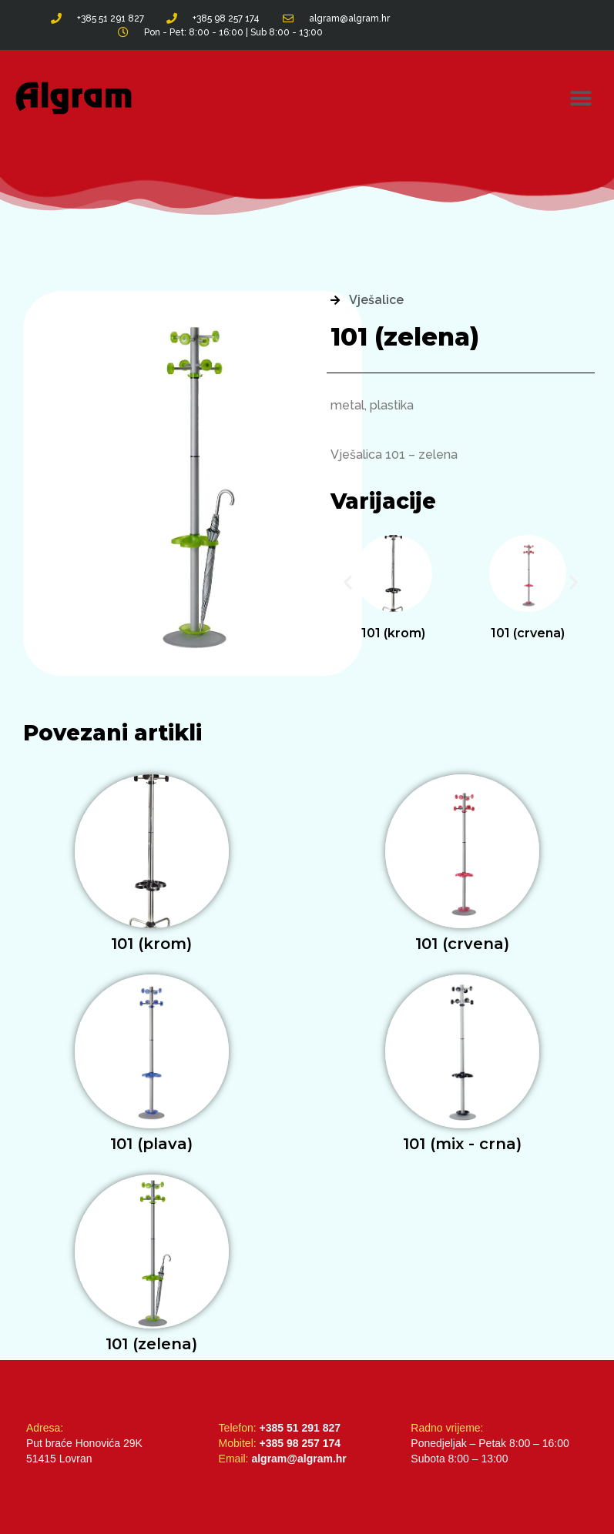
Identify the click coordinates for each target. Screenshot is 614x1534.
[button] (581, 98)
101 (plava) (151, 1144)
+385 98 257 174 (300, 1443)
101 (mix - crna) (462, 1144)
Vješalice (376, 299)
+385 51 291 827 (300, 1428)
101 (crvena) (528, 633)
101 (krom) (393, 633)
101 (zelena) (151, 1344)
